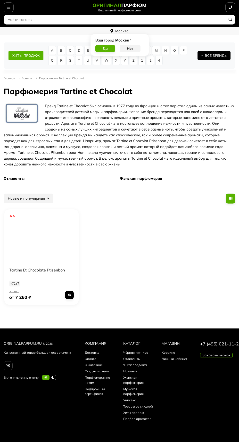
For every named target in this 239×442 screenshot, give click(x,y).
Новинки (130, 371)
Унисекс (129, 400)
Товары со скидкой (138, 406)
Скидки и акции (97, 371)
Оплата (90, 359)
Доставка (92, 352)
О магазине (94, 365)
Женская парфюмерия (141, 178)
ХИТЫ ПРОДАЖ (26, 55)
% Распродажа (135, 365)
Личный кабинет (174, 359)
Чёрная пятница (135, 352)
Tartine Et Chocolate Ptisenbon (37, 270)
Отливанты (14, 178)
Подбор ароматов (137, 419)
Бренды (27, 78)
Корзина (168, 352)
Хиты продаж (133, 413)
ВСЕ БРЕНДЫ (216, 55)
